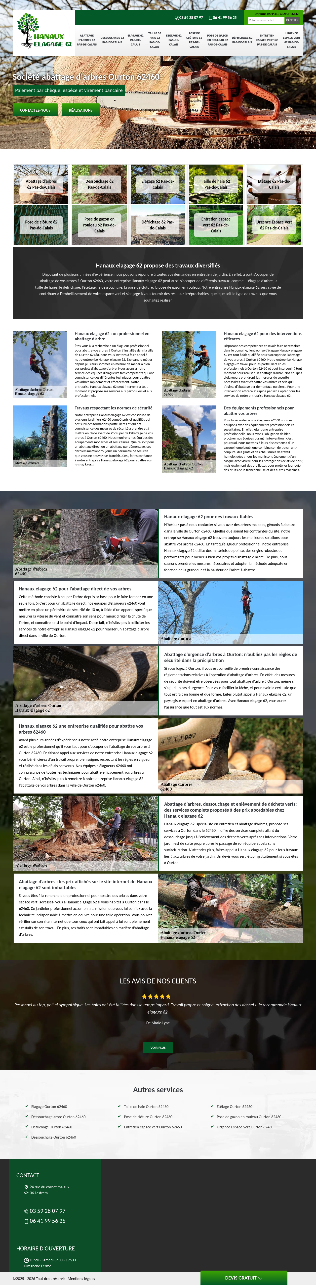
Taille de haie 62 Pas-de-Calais (154, 40)
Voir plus (157, 1048)
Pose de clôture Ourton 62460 (148, 1116)
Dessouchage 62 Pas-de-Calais (112, 40)
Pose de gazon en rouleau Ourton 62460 (249, 1116)
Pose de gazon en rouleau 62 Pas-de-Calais (217, 40)
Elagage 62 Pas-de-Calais (135, 40)
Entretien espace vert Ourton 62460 (153, 1127)
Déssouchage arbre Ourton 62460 (58, 1116)
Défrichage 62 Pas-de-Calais (242, 40)
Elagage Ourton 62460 (49, 1106)
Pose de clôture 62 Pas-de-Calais (194, 40)
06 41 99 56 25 (222, 17)
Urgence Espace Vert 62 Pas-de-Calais (291, 40)
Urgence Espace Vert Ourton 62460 (245, 1127)
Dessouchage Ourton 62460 (53, 1137)
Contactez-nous (35, 110)
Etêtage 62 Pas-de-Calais (174, 40)
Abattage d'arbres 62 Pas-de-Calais (87, 40)
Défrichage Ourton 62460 (51, 1127)
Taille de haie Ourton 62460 (146, 1106)
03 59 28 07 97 (188, 17)
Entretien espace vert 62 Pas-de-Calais (267, 40)
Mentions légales (81, 1278)
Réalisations (80, 110)
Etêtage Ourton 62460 (234, 1106)
